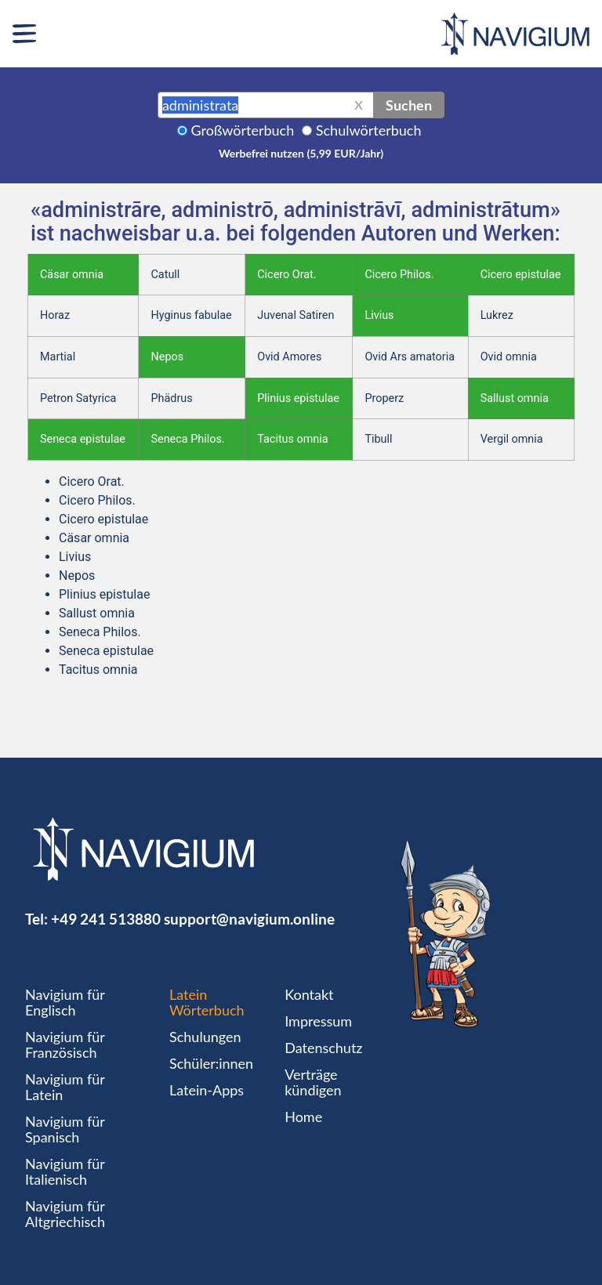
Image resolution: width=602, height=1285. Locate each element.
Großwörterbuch (243, 130)
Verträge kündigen (313, 1082)
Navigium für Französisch (65, 1044)
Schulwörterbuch (369, 130)
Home (303, 1116)
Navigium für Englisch (65, 1002)
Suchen (409, 105)
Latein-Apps (206, 1090)
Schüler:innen (211, 1063)
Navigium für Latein (65, 1086)
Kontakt (309, 994)
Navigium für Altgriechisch (65, 1213)
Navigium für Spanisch (65, 1129)
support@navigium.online (249, 919)
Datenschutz (323, 1047)
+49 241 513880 (106, 919)
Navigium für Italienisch (65, 1171)
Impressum (318, 1021)
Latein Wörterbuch (207, 1002)
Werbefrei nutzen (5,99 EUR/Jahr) (301, 153)
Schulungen (205, 1036)
